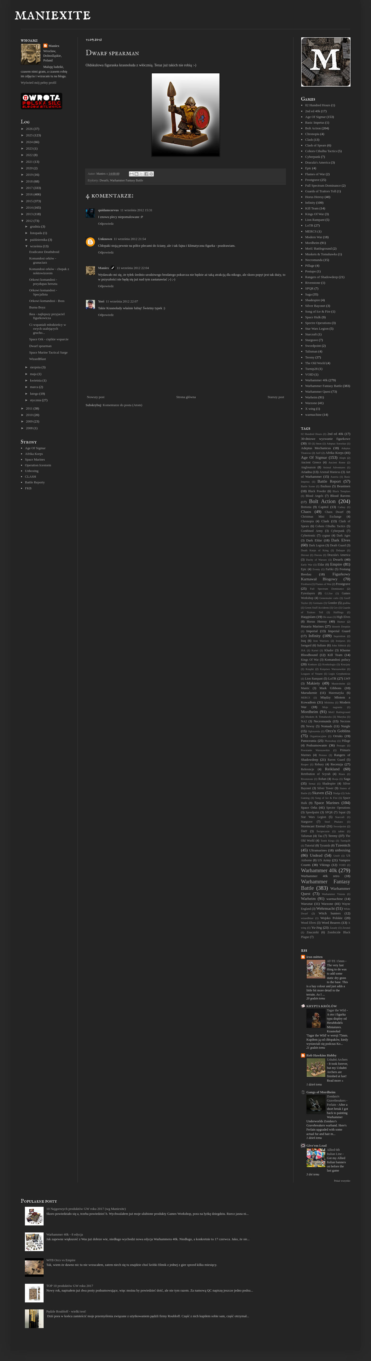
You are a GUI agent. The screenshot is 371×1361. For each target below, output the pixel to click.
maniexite (52, 14)
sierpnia (36, 367)
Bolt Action (313, 128)
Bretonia (306, 507)
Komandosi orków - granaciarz (42, 260)
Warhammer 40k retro (320, 876)
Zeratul (346, 927)
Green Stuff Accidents (317, 607)
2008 (29, 428)
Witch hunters (330, 913)
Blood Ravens (340, 496)
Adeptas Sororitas (336, 443)
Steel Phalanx (334, 821)
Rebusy (319, 764)
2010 (29, 415)
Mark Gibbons (330, 688)
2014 (29, 207)
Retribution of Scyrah (316, 774)
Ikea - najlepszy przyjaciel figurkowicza (47, 316)
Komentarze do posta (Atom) (122, 405)
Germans (318, 603)
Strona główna (186, 397)
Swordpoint (313, 346)
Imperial (312, 631)
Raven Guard (336, 759)
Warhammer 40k (316, 380)
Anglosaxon (308, 467)
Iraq (303, 641)
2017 (29, 188)
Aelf (318, 453)
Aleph (342, 457)
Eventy (316, 569)
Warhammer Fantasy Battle (126, 180)
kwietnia (36, 380)
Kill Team (312, 208)
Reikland (332, 769)
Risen (342, 774)
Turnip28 (311, 369)
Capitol (323, 507)
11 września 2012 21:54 (130, 239)
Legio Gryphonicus (339, 673)
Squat (342, 812)
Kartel (315, 650)
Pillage (309, 265)
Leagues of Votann (311, 673)
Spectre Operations (318, 323)
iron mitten (314, 957)
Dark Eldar (314, 540)
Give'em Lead (316, 1145)
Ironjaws (340, 640)
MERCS (311, 231)
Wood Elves (308, 923)
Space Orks (309, 807)
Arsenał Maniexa (329, 472)
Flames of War (315, 174)
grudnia (35, 226)
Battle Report (329, 481)
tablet (341, 831)
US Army (324, 860)
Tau (320, 836)
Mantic (305, 688)
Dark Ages (343, 535)
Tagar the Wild (337, 1010)
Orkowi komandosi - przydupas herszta (43, 282)
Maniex (103, 268)
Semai (312, 783)
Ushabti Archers (337, 1059)
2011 (29, 408)
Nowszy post (96, 397)
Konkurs (312, 664)
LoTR (309, 225)
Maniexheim (338, 683)
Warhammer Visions (333, 894)
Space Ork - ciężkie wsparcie (48, 339)
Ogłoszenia (314, 731)
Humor (341, 621)
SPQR (309, 288)
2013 (29, 214)
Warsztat (307, 904)
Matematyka (336, 693)
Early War (306, 564)
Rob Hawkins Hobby (321, 1055)
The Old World (315, 363)
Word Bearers (330, 923)
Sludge (337, 793)
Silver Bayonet (315, 306)
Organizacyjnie (318, 736)
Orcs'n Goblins (338, 731)
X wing (310, 409)
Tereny (309, 357)
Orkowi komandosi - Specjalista (43, 292)
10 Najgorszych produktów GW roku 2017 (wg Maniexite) (86, 1209)
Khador (328, 650)
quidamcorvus (108, 210)
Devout (305, 555)
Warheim (311, 397)
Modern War (313, 237)
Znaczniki (313, 932)
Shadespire (312, 300)
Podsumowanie (316, 745)
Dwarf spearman (40, 346)
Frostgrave (312, 180)
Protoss (323, 755)
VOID (309, 374)
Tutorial (309, 845)
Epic (308, 168)
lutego (34, 394)
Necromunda (313, 260)
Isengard (306, 645)
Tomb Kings (328, 840)
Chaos (306, 511)
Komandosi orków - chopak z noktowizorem (49, 271)
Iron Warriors (321, 640)
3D (309, 443)
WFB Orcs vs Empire (60, 1260)
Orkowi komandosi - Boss (46, 301)
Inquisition (339, 636)
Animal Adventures (334, 467)
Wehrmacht (325, 908)
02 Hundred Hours (317, 105)
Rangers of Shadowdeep (321, 277)
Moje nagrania (332, 707)
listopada (36, 233)
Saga (308, 294)
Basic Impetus (314, 122)
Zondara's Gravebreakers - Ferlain (337, 1100)
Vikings (324, 865)
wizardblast (307, 918)
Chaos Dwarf (334, 512)
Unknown (105, 239)
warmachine (313, 415)
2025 (29, 135)
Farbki (330, 569)
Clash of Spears (315, 145)
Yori (101, 301)
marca (34, 387)
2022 (29, 155)
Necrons (345, 721)
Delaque (340, 550)
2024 (29, 142)
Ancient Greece (311, 462)
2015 (29, 201)
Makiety (313, 683)
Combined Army (312, 531)
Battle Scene (308, 486)
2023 (29, 148)
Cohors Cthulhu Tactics (321, 151)
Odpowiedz (106, 223)
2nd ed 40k (312, 111)
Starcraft (311, 334)
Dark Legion (317, 545)
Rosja (335, 779)
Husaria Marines (312, 626)
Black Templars (341, 491)
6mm (318, 443)
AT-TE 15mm (336, 961)
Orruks (337, 736)
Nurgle (345, 726)
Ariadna (306, 472)
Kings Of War (314, 214)
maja (34, 374)
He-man (327, 617)
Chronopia (312, 134)
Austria (335, 476)
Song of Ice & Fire (317, 311)
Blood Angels (314, 496)
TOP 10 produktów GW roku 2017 (69, 1286)
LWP (347, 678)
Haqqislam (308, 617)
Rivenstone (312, 283)
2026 (29, 129)
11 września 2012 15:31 (136, 210)
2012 (29, 221)
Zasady (334, 927)
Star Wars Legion (316, 328)
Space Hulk (313, 317)
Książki (310, 669)
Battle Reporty (35, 482)
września (36, 246)
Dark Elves (340, 540)
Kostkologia (329, 664)
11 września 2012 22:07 (122, 301)
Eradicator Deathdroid (44, 252)
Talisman (311, 351)
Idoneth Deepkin (341, 626)
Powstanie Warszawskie (315, 750)
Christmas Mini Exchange (321, 516)
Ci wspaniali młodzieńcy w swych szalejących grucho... (47, 329)
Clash (309, 140)
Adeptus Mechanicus (316, 448)
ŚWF (304, 831)
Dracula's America (317, 162)
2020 (29, 168)
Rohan (322, 779)
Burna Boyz (37, 307)
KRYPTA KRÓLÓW (321, 1006)
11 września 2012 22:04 (133, 268)
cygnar (326, 535)
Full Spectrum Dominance (323, 185)
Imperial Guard (339, 631)
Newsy (310, 726)
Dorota (318, 555)
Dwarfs (104, 180)
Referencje (307, 769)
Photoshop (330, 740)
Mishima (329, 702)
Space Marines (35, 459)
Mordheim (312, 243)
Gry (336, 607)
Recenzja (337, 764)
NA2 (304, 721)
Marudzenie (309, 693)
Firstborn (306, 584)
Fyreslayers (308, 593)
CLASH (30, 476)
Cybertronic (308, 535)
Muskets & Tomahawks (321, 254)
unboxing (342, 850)
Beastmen (343, 486)
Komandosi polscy (337, 659)
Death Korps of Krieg (315, 550)
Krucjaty (345, 664)
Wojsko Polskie (331, 918)
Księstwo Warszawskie (333, 669)
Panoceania (308, 741)
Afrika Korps (34, 454)
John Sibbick (339, 645)
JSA (303, 650)
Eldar (321, 564)
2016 (29, 194)
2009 (29, 421)
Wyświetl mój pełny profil (38, 82)
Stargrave (311, 340)
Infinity (310, 202)
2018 (29, 181)
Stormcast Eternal (313, 826)
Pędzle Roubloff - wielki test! (66, 1311)
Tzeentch (342, 845)
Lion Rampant (315, 220)
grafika (346, 603)
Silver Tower (325, 788)
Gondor (332, 603)
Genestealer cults (328, 598)
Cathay (341, 507)
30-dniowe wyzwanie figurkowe (325, 439)
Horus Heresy (314, 197)
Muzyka (341, 716)
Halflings (338, 612)
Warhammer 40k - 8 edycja (64, 1234)
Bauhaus (325, 486)
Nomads (326, 726)
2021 (29, 162)
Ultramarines (318, 850)
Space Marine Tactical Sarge (48, 352)
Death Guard (338, 545)
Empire (336, 564)
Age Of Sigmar (35, 448)
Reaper (304, 764)
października (39, 240)
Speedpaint (312, 812)
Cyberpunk (312, 157)
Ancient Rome (336, 462)
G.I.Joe (329, 593)
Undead (316, 855)
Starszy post (276, 397)
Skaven (318, 793)
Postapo (310, 271)
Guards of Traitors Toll (320, 191)
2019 (29, 175)
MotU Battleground (318, 248)
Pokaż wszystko (342, 1180)
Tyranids (325, 845)
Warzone (311, 403)
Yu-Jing (316, 927)
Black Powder (317, 491)
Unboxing (31, 471)
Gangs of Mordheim (320, 1092)
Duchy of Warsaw (316, 559)
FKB (28, 488)
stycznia (36, 400)
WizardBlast (37, 359)
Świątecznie (323, 831)
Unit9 (336, 855)
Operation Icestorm (38, 465)
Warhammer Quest (318, 391)
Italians (321, 645)
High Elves (343, 617)
